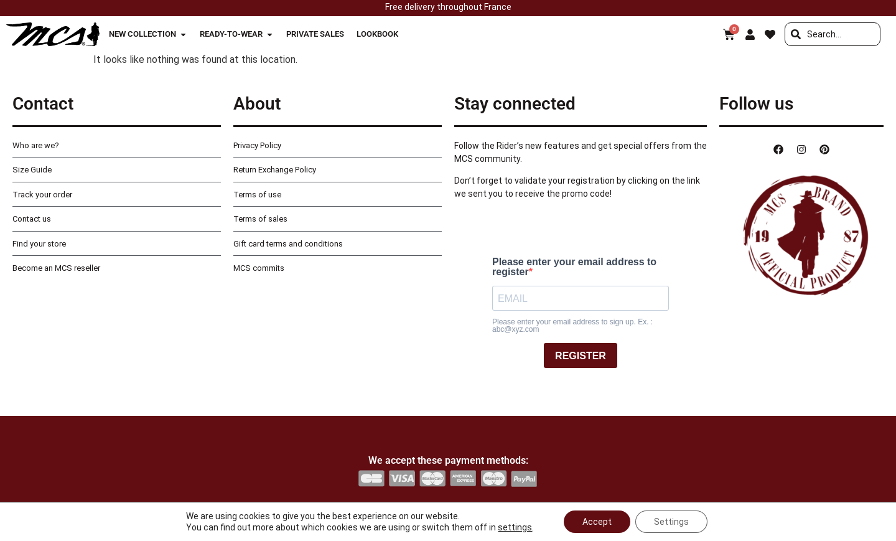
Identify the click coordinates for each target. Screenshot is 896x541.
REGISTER (580, 355)
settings (515, 527)
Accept (597, 522)
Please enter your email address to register (574, 267)
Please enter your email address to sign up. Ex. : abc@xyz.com (572, 325)
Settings (671, 522)
